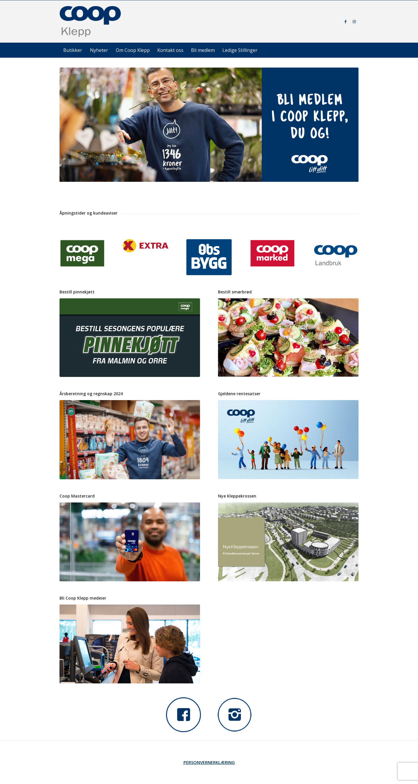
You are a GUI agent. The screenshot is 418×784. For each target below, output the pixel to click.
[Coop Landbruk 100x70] (335, 255)
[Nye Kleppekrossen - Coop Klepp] (288, 541)
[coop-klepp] (91, 21)
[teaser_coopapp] (130, 644)
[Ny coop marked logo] (272, 253)
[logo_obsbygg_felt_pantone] (209, 257)
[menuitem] (73, 50)
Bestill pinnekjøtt (77, 292)
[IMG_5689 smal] (288, 337)
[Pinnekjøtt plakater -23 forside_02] (130, 337)
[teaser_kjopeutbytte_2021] (288, 439)
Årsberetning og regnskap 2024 (91, 393)
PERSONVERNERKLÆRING (209, 762)
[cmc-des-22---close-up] (130, 541)
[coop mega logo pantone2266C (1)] (82, 253)
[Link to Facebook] (345, 21)
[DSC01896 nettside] (130, 439)
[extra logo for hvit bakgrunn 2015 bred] (145, 246)
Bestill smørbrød (235, 292)
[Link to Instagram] (354, 21)
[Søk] (345, 50)
